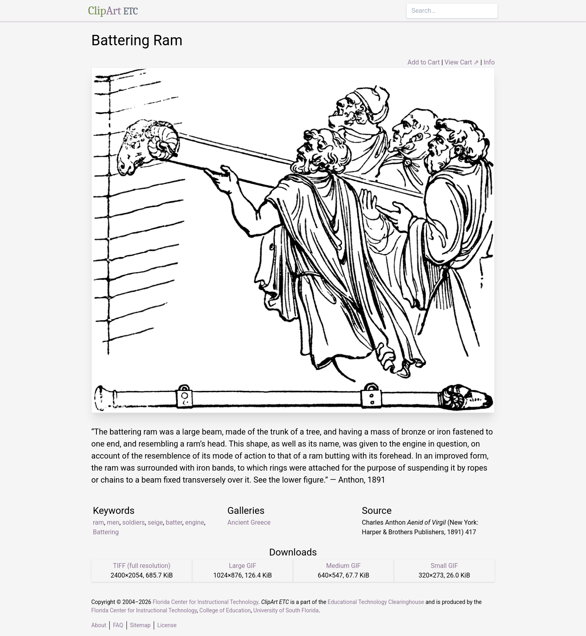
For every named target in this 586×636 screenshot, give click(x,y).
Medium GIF (343, 566)
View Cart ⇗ (462, 62)
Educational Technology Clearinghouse (376, 602)
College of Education (225, 610)
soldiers (133, 522)
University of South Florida (286, 610)
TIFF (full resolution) (142, 566)
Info (489, 62)
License (167, 625)
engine (194, 522)
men (113, 522)
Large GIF (242, 566)
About (98, 625)
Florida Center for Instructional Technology (205, 602)
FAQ (118, 625)
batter (174, 522)
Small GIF (444, 566)
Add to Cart (423, 62)
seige (155, 522)
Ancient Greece (249, 522)
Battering (106, 532)
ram (98, 522)
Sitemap (140, 625)
